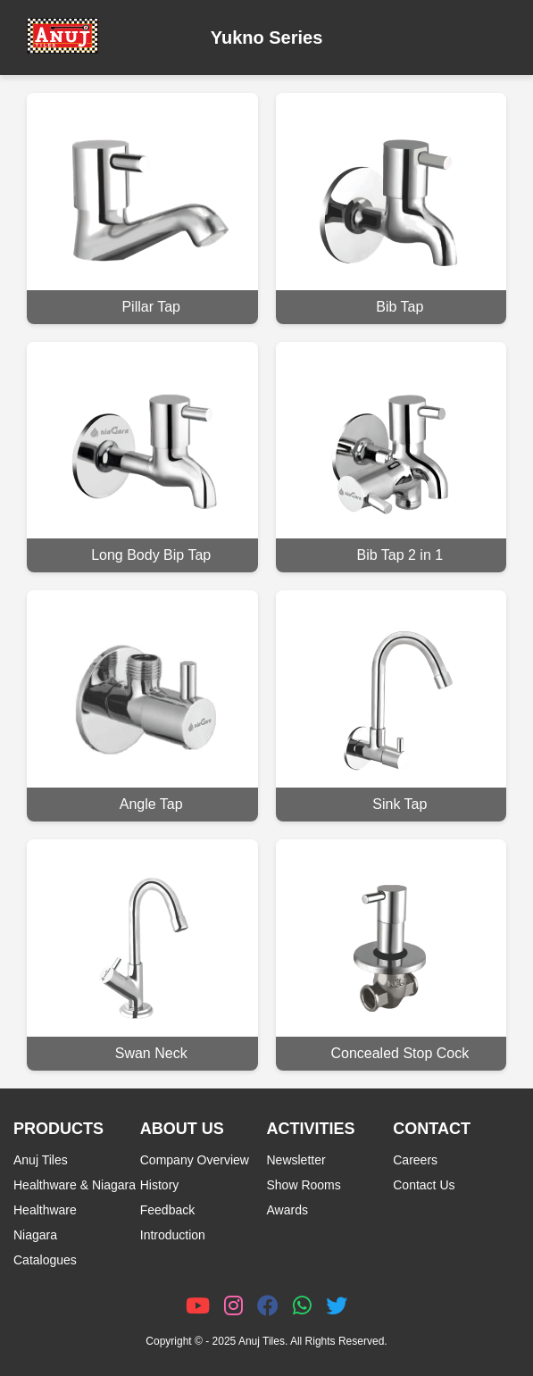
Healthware (45, 1210)
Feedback (167, 1210)
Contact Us (423, 1185)
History (159, 1185)
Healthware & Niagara (74, 1185)
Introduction (172, 1235)
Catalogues (45, 1260)
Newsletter (296, 1160)
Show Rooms (304, 1185)
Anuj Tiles (40, 1160)
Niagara (35, 1235)
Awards (287, 1210)
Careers (415, 1160)
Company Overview (194, 1160)
